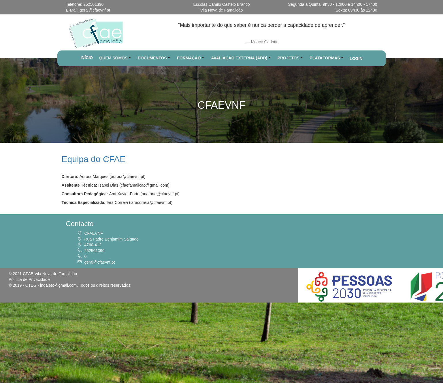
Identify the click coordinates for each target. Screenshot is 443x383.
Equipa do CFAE (94, 159)
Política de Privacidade (29, 279)
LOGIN (356, 58)
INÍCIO (86, 57)
